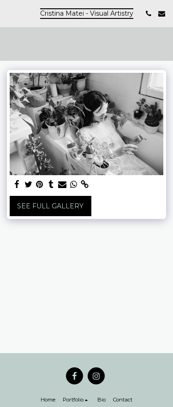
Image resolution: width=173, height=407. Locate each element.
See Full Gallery (50, 206)
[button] (10, 13)
